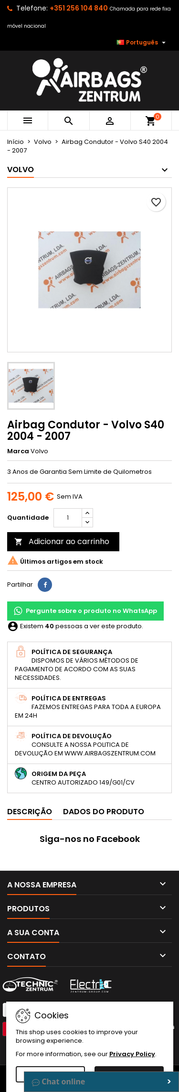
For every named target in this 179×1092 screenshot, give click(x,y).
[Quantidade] (67, 517)
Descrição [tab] (29, 811)
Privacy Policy (132, 1054)
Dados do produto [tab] (103, 811)
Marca (18, 451)
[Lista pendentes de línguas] (142, 42)
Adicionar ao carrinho (61, 541)
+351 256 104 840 (79, 8)
